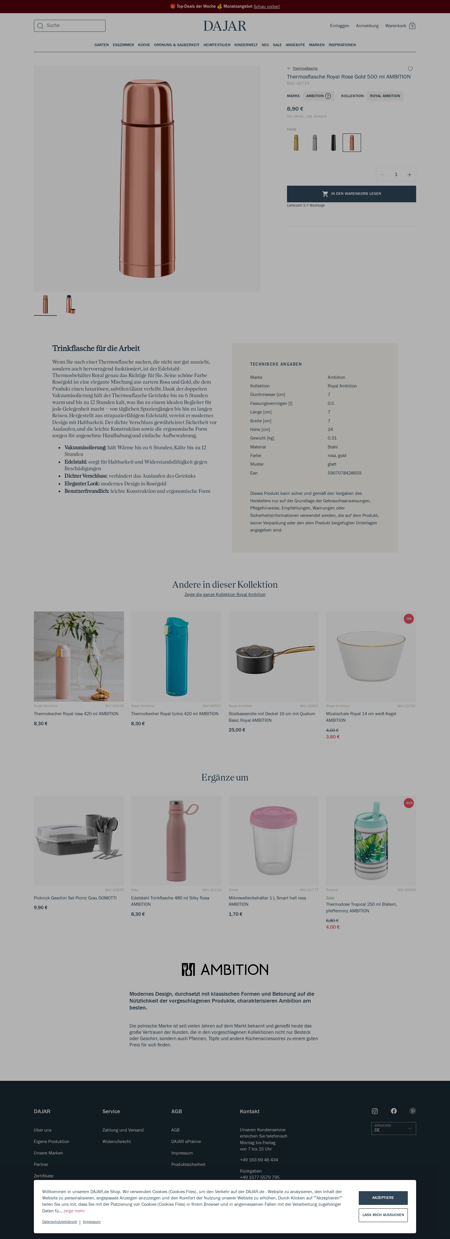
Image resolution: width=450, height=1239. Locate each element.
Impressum (92, 1222)
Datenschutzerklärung (59, 1222)
